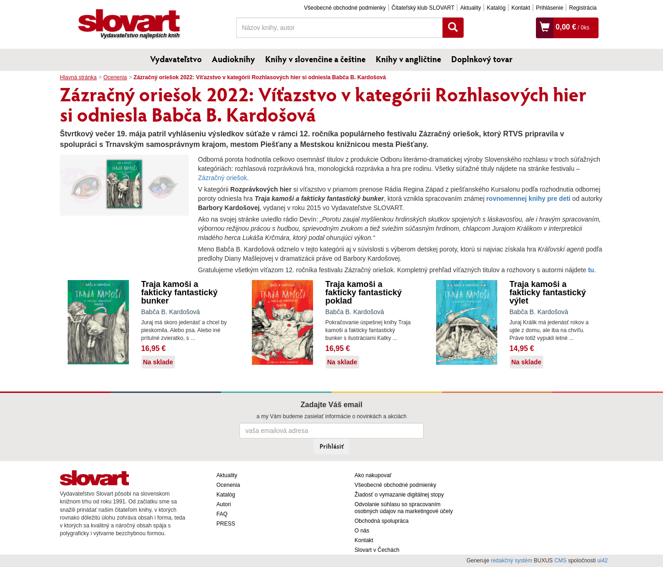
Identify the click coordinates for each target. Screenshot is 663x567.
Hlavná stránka (78, 77)
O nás (362, 530)
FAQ (221, 514)
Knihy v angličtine (408, 58)
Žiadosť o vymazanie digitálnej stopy (399, 494)
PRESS (225, 523)
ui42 (602, 560)
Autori (223, 504)
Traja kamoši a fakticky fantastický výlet (548, 292)
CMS (560, 560)
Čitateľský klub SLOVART (422, 8)
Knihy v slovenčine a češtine (315, 58)
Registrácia (583, 8)
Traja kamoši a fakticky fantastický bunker (179, 292)
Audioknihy (233, 58)
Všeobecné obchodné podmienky (344, 8)
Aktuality (470, 8)
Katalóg (496, 8)
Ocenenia (115, 77)
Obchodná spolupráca (381, 521)
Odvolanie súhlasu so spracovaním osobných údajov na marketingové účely (404, 507)
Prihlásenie (549, 8)
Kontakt (521, 8)
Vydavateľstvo (176, 58)
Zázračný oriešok (222, 177)
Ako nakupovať (373, 475)
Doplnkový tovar (481, 58)
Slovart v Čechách (377, 550)
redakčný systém (511, 560)
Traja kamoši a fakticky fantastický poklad (364, 292)
